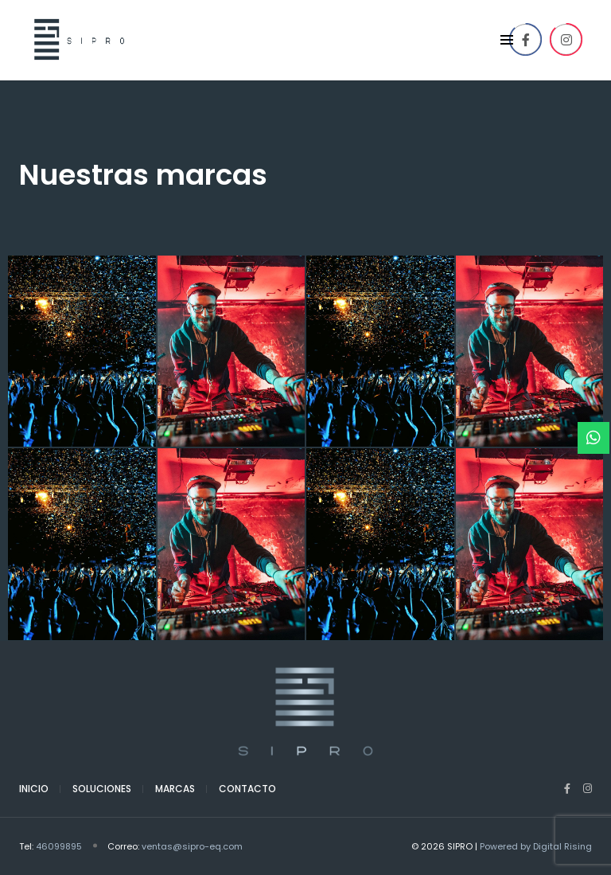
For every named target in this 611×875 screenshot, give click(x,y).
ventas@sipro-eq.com (192, 846)
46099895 (59, 846)
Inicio (34, 788)
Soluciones (101, 788)
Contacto (247, 788)
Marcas (175, 788)
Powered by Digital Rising (536, 846)
